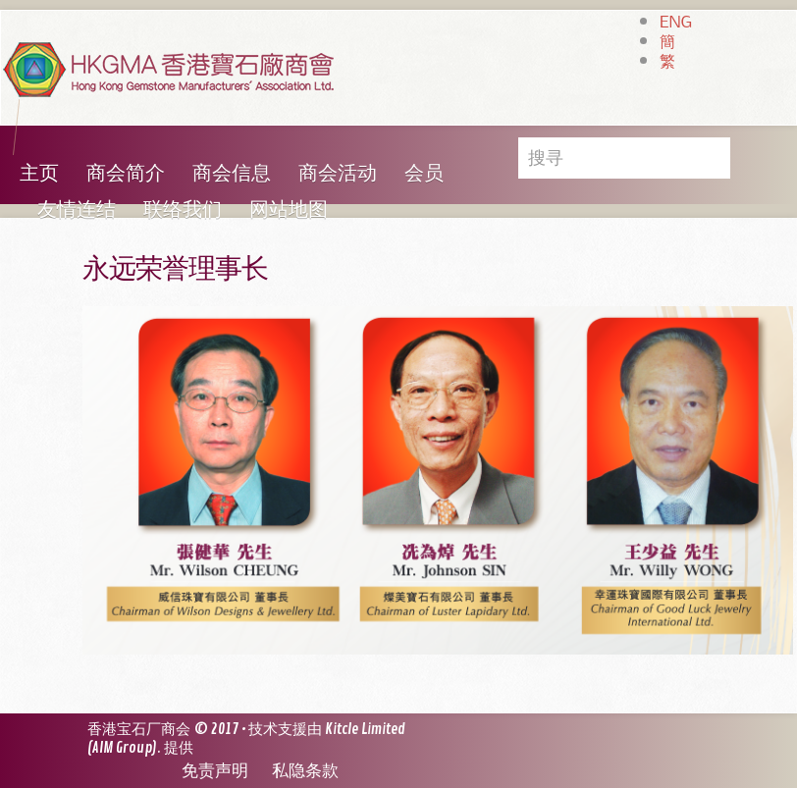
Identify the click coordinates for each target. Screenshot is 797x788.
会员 (424, 173)
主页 (39, 173)
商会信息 (231, 173)
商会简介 (125, 173)
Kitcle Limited (365, 729)
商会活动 (337, 173)
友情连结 (76, 209)
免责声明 (215, 771)
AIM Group (122, 748)
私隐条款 (305, 771)
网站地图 (288, 209)
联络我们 (182, 209)
